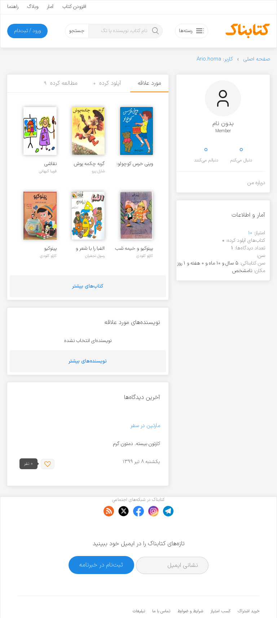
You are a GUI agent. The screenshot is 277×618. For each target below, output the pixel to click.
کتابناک (221, 600)
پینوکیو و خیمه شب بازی (134, 248)
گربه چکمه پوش (89, 164)
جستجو (76, 31)
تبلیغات (139, 589)
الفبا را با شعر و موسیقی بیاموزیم (89, 248)
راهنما (12, 6)
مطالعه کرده (60, 83)
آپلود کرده (107, 83)
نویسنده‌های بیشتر (88, 361)
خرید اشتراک (248, 589)
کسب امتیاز (220, 589)
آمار (50, 6)
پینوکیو (50, 248)
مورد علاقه (149, 83)
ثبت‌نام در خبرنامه (101, 542)
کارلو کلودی (144, 256)
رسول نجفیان (95, 256)
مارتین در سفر (145, 426)
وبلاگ (32, 6)
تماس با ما (161, 589)
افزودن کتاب (74, 6)
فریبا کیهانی (48, 171)
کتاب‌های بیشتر (87, 286)
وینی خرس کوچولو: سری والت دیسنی (134, 164)
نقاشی (50, 164)
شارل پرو (98, 171)
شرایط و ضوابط (190, 589)
